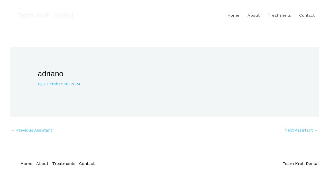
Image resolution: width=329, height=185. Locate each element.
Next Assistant (301, 130)
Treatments (279, 15)
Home (233, 15)
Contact (307, 15)
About (254, 15)
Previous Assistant (31, 130)
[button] (45, 15)
